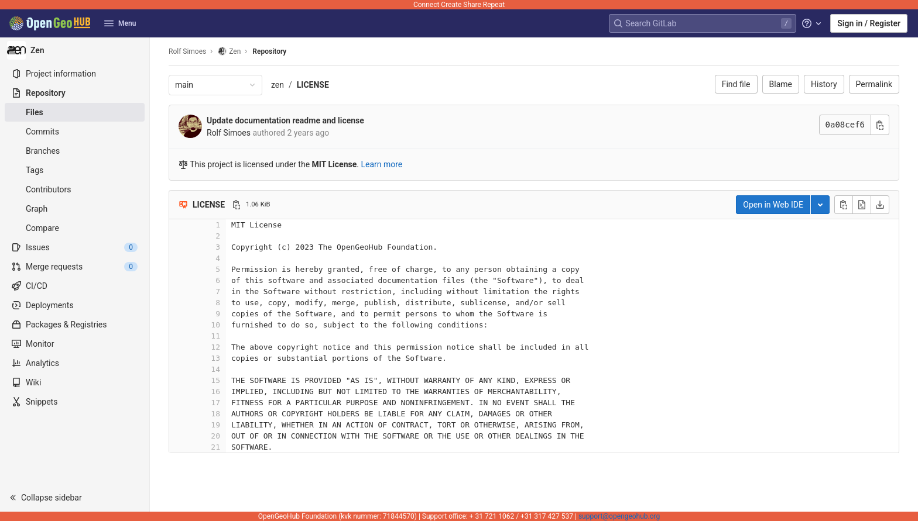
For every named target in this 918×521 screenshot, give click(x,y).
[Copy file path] (236, 204)
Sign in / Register (868, 23)
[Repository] (75, 93)
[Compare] (75, 228)
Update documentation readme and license (285, 120)
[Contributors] (75, 189)
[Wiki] (75, 382)
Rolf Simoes (187, 51)
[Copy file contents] (843, 204)
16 (215, 391)
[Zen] (75, 50)
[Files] (75, 112)
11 (215, 336)
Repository (269, 51)
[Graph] (75, 208)
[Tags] (75, 170)
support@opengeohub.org (619, 516)
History (824, 84)
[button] (74, 498)
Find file (736, 84)
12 (215, 347)
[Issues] (75, 247)
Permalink (874, 84)
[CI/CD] (75, 286)
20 (215, 436)
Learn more (381, 164)
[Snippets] (75, 401)
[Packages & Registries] (75, 324)
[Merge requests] (75, 266)
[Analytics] (75, 363)
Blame (780, 84)
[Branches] (75, 151)
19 (215, 424)
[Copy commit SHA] (880, 125)
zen (277, 84)
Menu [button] (120, 23)
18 (215, 413)
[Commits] (75, 131)
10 (215, 324)
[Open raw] (861, 204)
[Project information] (75, 73)
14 (215, 369)
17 (215, 402)
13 (215, 358)
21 (215, 447)
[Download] (880, 204)
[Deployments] (75, 305)
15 (215, 380)
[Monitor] (75, 343)
